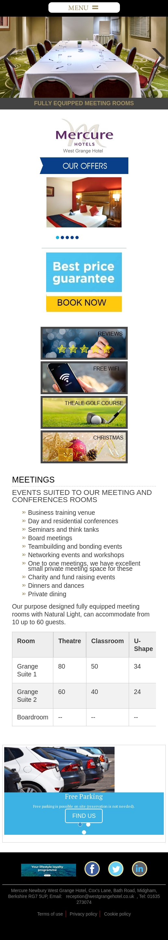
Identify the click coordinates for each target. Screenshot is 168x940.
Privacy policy (83, 914)
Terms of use (50, 914)
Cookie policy (117, 914)
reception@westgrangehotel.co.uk (100, 896)
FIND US (84, 816)
